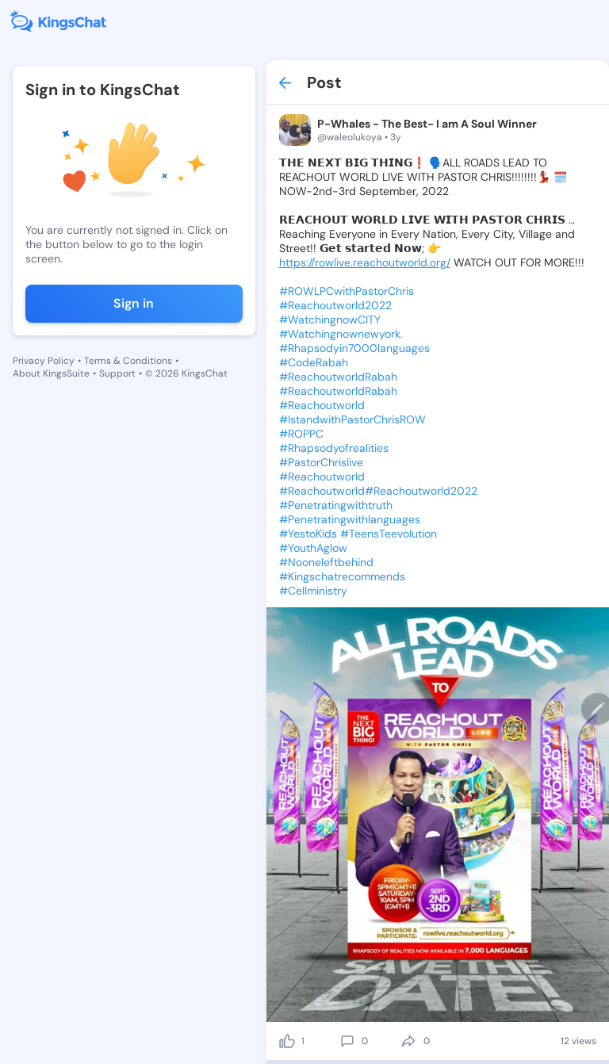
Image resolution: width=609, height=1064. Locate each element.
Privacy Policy (44, 360)
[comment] (347, 1041)
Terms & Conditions (128, 360)
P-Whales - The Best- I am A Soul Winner (427, 124)
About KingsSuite (51, 373)
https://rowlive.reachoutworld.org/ (364, 262)
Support (117, 373)
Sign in (133, 303)
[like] (287, 1041)
